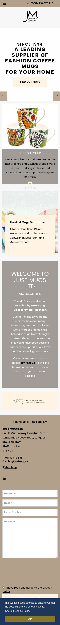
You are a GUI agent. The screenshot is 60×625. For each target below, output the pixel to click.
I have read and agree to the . (27, 589)
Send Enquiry (30, 598)
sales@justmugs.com (19, 461)
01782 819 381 (13, 458)
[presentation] (15, 572)
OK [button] (30, 619)
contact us (27, 363)
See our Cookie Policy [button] (17, 611)
